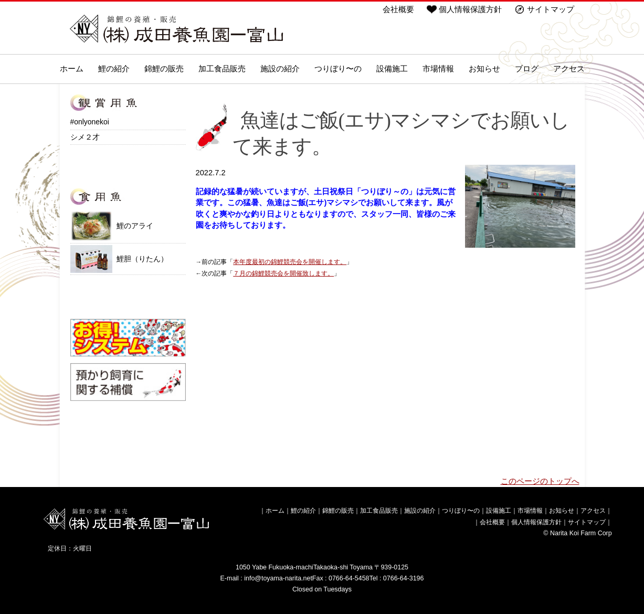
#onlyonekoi (89, 122)
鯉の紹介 (114, 69)
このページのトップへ (540, 481)
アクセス (569, 69)
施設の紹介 (280, 69)
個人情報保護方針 (470, 9)
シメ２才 (85, 137)
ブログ (527, 69)
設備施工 (392, 69)
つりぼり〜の (338, 69)
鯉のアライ (111, 225)
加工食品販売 (222, 69)
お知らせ (484, 69)
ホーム (71, 69)
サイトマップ (550, 9)
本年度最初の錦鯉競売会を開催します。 (289, 261)
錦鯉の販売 (164, 69)
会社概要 (398, 9)
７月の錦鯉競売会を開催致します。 (283, 273)
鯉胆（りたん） (119, 259)
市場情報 (438, 69)
